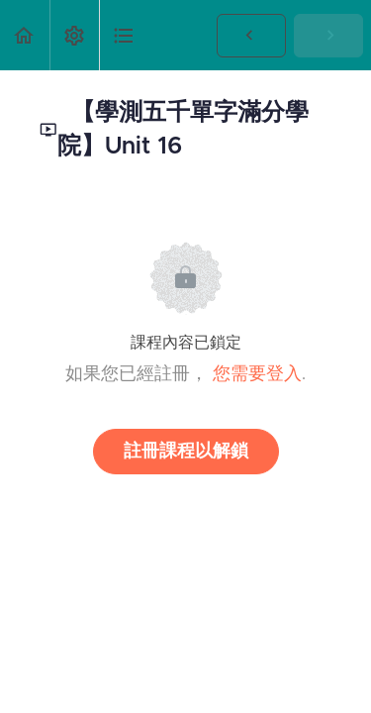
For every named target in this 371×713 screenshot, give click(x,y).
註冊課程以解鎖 (186, 451)
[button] (24, 35)
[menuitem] (74, 35)
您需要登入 (257, 374)
